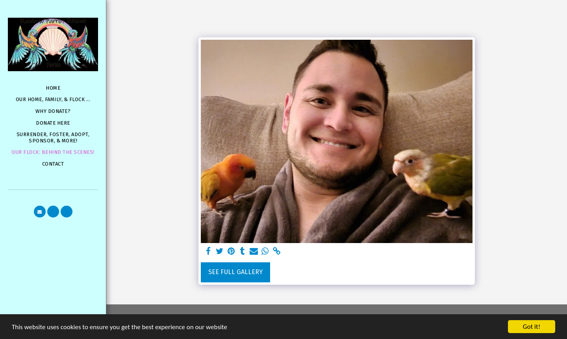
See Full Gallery (235, 272)
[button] (40, 211)
